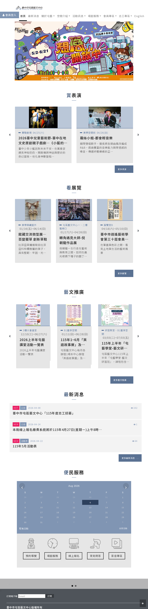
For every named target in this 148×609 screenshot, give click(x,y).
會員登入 (10, 15)
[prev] (22, 486)
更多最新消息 (128, 457)
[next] (126, 486)
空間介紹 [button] (62, 16)
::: (1, 596)
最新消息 (33, 16)
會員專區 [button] (108, 16)
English (139, 16)
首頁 (23, 16)
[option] (43, 135)
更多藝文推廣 (119, 379)
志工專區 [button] (124, 16)
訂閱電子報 (12, 602)
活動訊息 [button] (77, 16)
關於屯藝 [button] (46, 16)
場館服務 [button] (93, 16)
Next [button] (140, 135)
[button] (23, 51)
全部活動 (123, 528)
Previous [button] (11, 135)
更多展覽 (122, 273)
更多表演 (122, 169)
